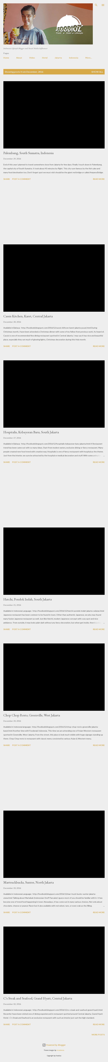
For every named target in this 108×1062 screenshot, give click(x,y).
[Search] (96, 5)
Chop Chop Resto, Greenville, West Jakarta (31, 715)
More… (88, 58)
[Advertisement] (54, 212)
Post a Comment (21, 179)
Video (32, 58)
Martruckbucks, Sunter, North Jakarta (28, 882)
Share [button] (6, 179)
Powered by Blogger (54, 1045)
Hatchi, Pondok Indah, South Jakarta (27, 599)
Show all (97, 71)
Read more (99, 179)
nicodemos (60, 1050)
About (19, 58)
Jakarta (58, 58)
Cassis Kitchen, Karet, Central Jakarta (28, 316)
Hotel (45, 58)
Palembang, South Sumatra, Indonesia (28, 153)
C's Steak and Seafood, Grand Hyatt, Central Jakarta (37, 998)
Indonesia (73, 58)
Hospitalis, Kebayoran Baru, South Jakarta (31, 432)
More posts (98, 1034)
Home (6, 58)
